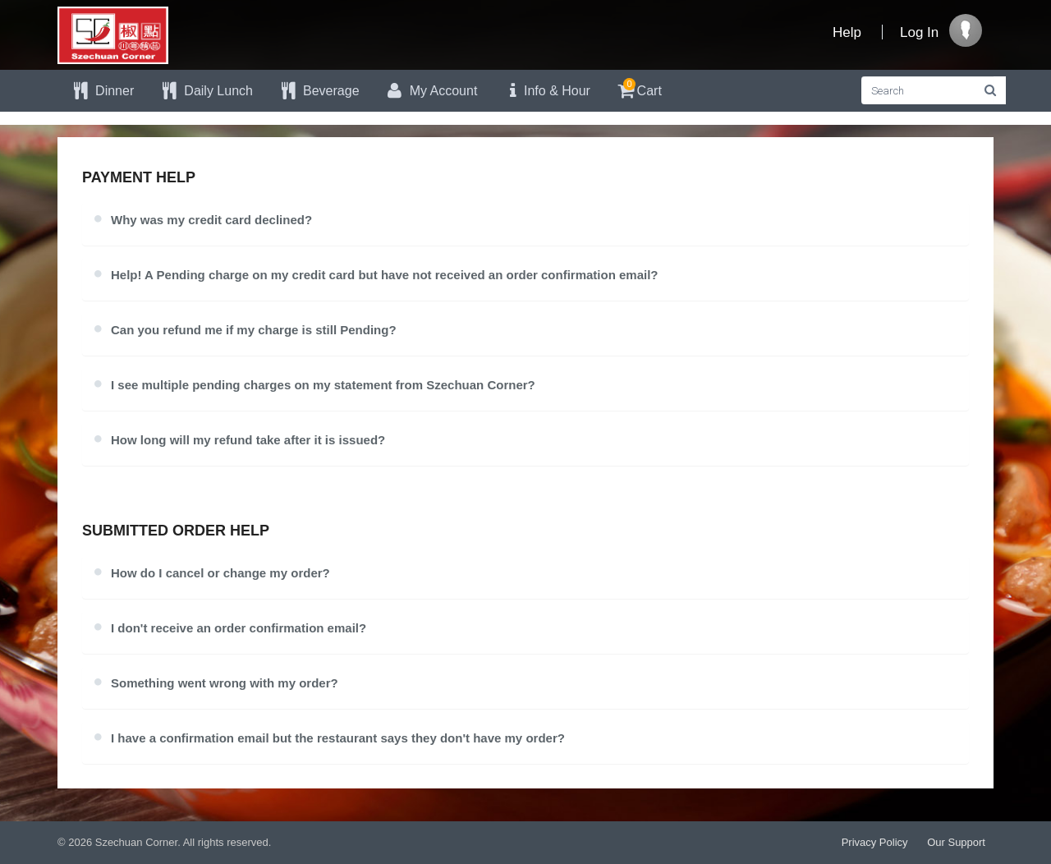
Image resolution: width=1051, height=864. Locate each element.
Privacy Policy (875, 842)
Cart (638, 88)
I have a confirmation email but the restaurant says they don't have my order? (338, 738)
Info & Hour (546, 91)
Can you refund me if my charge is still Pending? (254, 330)
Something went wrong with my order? (224, 683)
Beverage (319, 91)
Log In (919, 32)
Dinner (102, 91)
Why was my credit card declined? (211, 220)
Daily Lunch (205, 91)
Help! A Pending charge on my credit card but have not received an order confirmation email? (385, 275)
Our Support (956, 842)
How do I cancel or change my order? (220, 573)
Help (847, 32)
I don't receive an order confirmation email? (238, 628)
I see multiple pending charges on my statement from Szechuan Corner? (323, 385)
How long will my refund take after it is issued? (248, 440)
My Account (431, 91)
